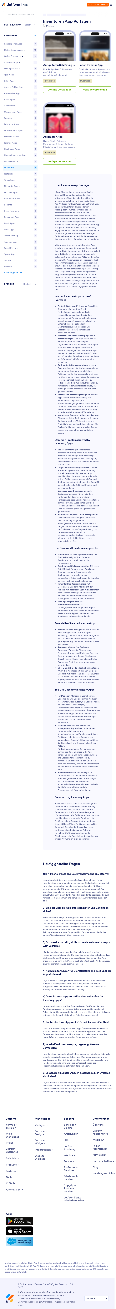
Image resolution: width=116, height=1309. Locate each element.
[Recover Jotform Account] (74, 1199)
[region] (20, 154)
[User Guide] (71, 1134)
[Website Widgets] (43, 1157)
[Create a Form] (14, 1126)
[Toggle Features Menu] (12, 1171)
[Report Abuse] (72, 1177)
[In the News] (101, 1147)
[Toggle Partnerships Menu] (104, 1161)
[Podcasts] (69, 1161)
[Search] (5, 14)
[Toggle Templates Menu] (41, 1125)
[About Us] (98, 1125)
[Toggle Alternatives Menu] (14, 1189)
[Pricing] (9, 1143)
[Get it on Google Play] (19, 1221)
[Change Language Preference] (96, 1298)
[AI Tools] (10, 1183)
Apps (25, 4)
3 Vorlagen (50, 26)
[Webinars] (69, 1155)
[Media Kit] (98, 1140)
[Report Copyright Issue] (72, 1189)
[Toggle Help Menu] (68, 1140)
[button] (20, 24)
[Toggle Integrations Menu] (44, 1149)
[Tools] (9, 1177)
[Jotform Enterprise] (14, 1150)
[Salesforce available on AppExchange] (19, 1241)
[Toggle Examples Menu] (12, 1158)
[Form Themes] (43, 1132)
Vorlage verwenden (59, 89)
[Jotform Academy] (72, 1147)
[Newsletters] (99, 1155)
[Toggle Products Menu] (13, 1164)
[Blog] (95, 1167)
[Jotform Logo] (11, 5)
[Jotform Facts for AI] (101, 1132)
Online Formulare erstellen (44, 1295)
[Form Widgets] (43, 1141)
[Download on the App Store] (19, 1230)
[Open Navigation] (111, 4)
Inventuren (50, 80)
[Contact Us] (72, 1126)
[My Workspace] (14, 1135)
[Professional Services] (72, 1168)
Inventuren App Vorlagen (67, 21)
